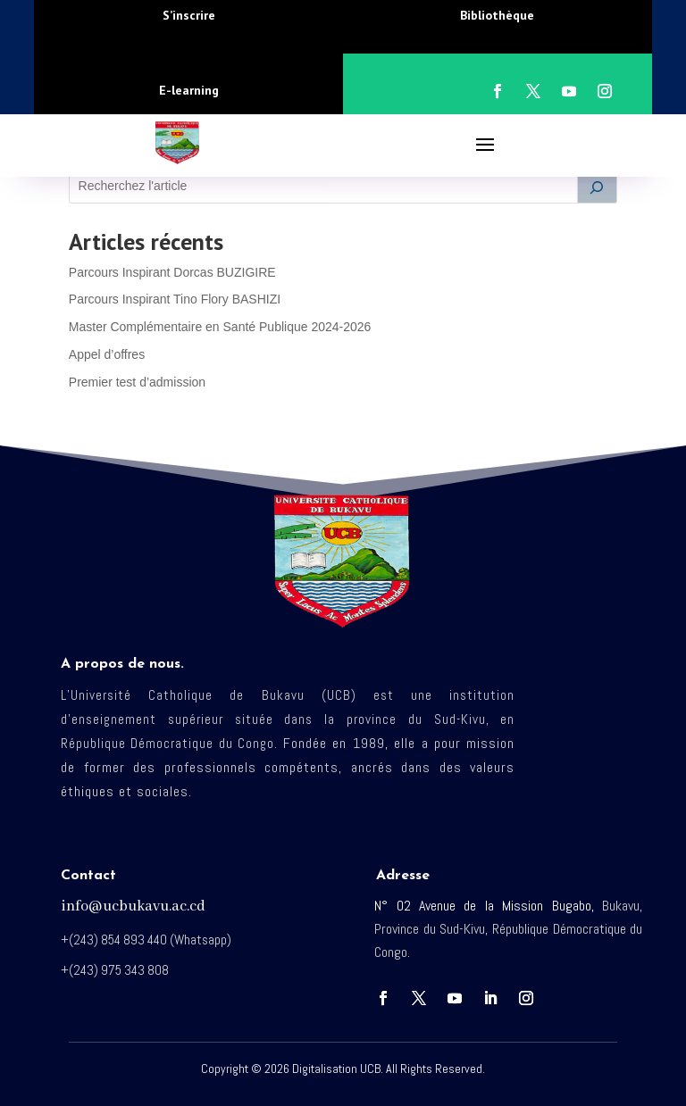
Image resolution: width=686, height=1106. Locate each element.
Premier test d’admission (137, 382)
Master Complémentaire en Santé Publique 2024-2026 (220, 327)
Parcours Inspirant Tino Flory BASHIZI (174, 299)
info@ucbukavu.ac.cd (133, 906)
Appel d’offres (107, 354)
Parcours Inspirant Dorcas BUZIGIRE (172, 272)
